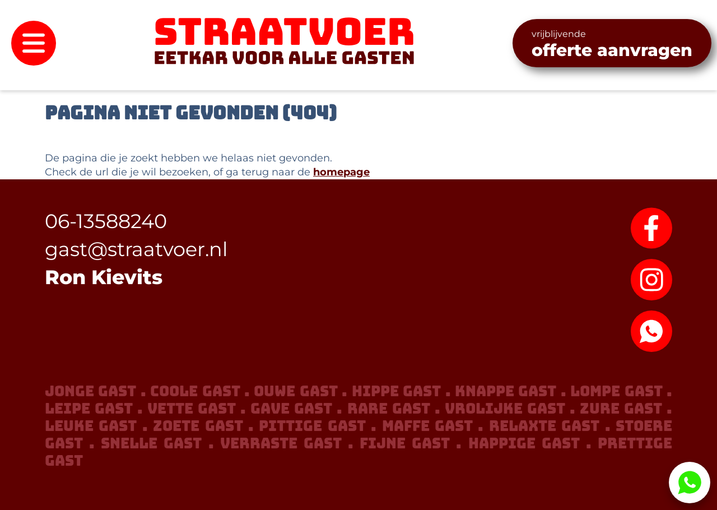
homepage (341, 172)
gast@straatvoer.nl (136, 249)
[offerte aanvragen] (612, 43)
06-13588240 (106, 221)
